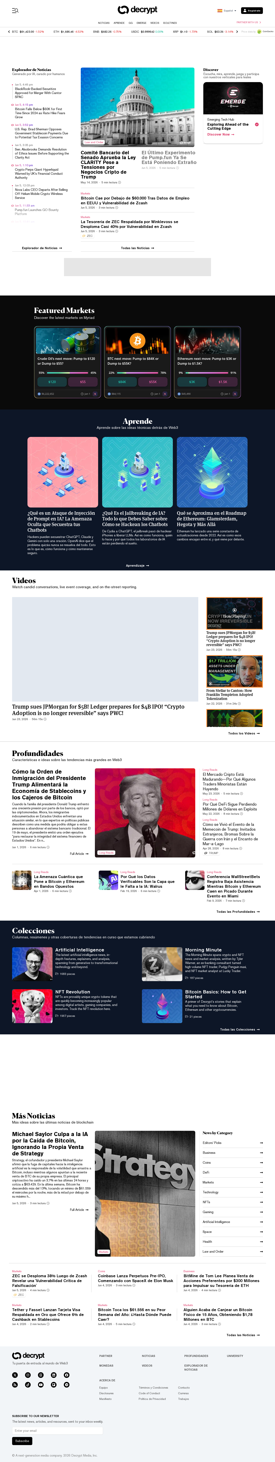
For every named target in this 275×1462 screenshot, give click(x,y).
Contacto (184, 1387)
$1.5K (223, 382)
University (235, 1356)
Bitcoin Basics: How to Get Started (215, 994)
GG (131, 23)
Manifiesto (105, 1398)
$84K (122, 382)
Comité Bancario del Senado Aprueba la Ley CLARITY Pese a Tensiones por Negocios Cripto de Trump (108, 165)
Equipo (103, 1387)
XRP (175, 31)
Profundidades (196, 1356)
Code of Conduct (149, 1393)
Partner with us (249, 22)
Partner (105, 1356)
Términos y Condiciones (153, 1387)
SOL (210, 31)
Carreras (183, 1393)
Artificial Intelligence (79, 949)
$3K (192, 382)
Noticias (104, 23)
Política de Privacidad (152, 1398)
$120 (52, 382)
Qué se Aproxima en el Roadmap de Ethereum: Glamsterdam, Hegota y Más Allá (211, 518)
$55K (153, 382)
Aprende (119, 23)
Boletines (170, 23)
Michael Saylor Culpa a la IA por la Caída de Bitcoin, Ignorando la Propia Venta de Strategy (50, 1144)
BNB (96, 31)
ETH (56, 31)
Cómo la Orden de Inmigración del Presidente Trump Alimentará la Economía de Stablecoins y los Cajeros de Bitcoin (49, 784)
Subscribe (22, 1441)
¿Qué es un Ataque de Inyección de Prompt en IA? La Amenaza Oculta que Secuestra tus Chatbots (61, 521)
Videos (154, 23)
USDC (135, 31)
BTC (15, 31)
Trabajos (183, 1398)
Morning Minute (203, 949)
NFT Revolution (72, 991)
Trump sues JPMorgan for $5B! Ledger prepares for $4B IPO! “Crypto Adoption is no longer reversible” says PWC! (98, 709)
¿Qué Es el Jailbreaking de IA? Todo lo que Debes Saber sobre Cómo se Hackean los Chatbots (135, 518)
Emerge (141, 23)
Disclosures (106, 1393)
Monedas (106, 1365)
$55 (83, 382)
